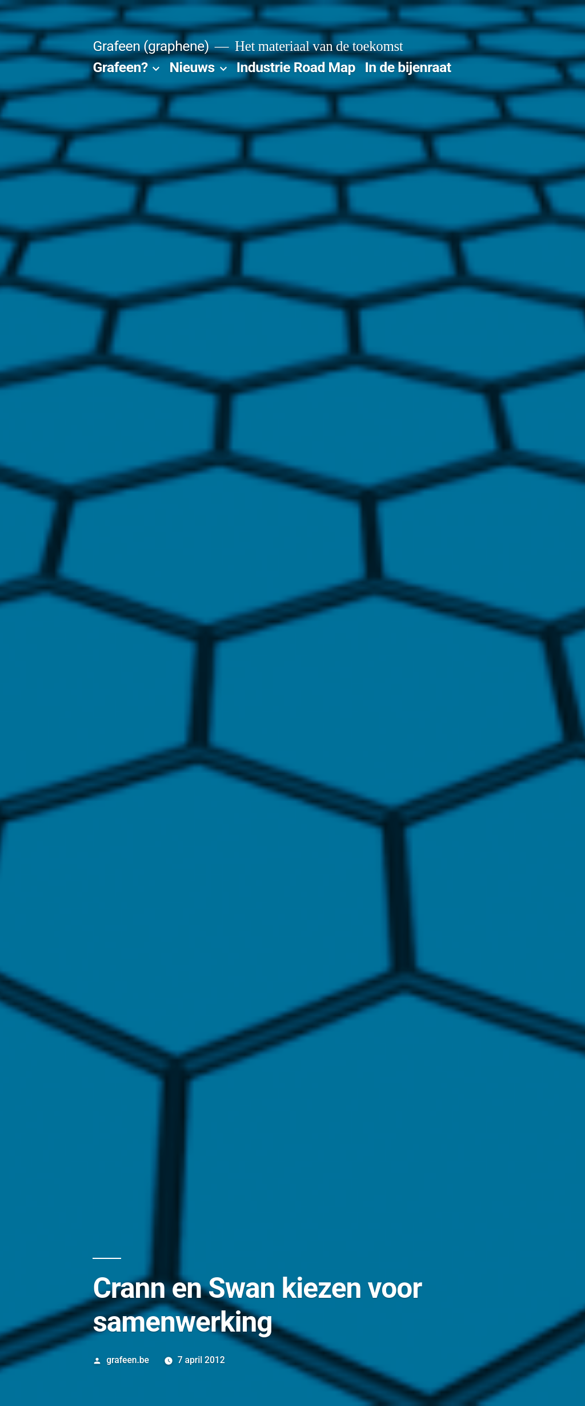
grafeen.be (127, 1359)
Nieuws (192, 67)
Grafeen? (120, 67)
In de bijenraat (408, 67)
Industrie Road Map (296, 67)
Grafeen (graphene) (151, 46)
